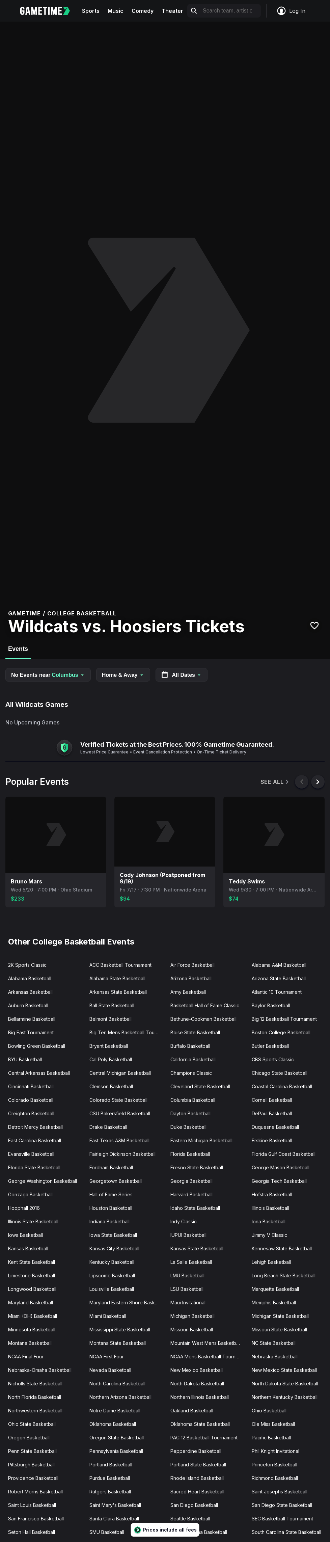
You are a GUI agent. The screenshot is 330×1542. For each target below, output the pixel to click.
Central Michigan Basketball (120, 1073)
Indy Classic (183, 1221)
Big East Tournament (31, 1032)
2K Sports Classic (27, 965)
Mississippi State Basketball (119, 1329)
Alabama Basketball (29, 978)
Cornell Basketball (272, 1100)
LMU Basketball (187, 1275)
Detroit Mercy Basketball (35, 1127)
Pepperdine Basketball (195, 1451)
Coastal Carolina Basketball (282, 1086)
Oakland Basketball (191, 1410)
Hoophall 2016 (24, 1208)
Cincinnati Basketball (31, 1086)
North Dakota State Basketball (285, 1383)
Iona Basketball (268, 1221)
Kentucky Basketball (111, 1262)
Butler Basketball (270, 1046)
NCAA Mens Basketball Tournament (208, 1356)
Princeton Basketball (274, 1464)
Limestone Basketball (31, 1275)
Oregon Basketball (29, 1437)
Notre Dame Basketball (114, 1410)
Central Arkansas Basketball (39, 1073)
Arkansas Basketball (30, 992)
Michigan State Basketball (280, 1316)
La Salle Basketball (191, 1262)
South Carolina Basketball (198, 1532)
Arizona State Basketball (279, 978)
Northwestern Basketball (35, 1410)
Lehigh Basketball (271, 1262)
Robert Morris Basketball (35, 1491)
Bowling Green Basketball (36, 1046)
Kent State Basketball (31, 1262)
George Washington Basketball (42, 1181)
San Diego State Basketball (282, 1505)
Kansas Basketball (28, 1248)
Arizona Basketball (191, 978)
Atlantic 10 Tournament (277, 992)
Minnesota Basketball (31, 1329)
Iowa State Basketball (113, 1235)
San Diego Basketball (194, 1505)
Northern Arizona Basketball (120, 1397)
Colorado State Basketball (118, 1100)
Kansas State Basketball (196, 1248)
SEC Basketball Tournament (282, 1518)
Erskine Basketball (272, 1140)
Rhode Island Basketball (197, 1478)
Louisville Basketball (111, 1289)
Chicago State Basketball (279, 1073)
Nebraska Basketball (275, 1356)
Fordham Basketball (111, 1167)
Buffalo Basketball (190, 1046)
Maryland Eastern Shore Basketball (127, 1302)
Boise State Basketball (195, 1032)
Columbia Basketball (192, 1100)
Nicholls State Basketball (35, 1383)
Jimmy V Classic (269, 1235)
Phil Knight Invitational (275, 1451)
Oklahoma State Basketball (200, 1424)
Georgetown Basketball (115, 1181)
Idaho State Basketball (195, 1208)
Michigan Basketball (192, 1316)
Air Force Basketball (192, 965)
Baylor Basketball (271, 1005)
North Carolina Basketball (117, 1383)
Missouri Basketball (191, 1329)
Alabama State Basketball (117, 978)
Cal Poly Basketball (110, 1059)
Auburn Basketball (28, 1005)
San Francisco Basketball (36, 1518)
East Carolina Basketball (34, 1140)
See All (275, 782)
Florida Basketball (190, 1154)
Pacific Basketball (271, 1437)
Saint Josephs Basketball (279, 1491)
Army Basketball (188, 992)
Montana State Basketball (117, 1343)
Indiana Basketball (109, 1221)
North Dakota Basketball (197, 1383)
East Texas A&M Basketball (119, 1140)
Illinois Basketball (270, 1208)
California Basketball (193, 1059)
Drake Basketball (108, 1127)
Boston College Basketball (281, 1032)
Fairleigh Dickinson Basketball (122, 1154)
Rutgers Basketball (110, 1491)
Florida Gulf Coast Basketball (283, 1154)
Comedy (143, 10)
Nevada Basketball (110, 1370)
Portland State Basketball (198, 1464)
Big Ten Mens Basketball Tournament (127, 1032)
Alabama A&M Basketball (279, 965)
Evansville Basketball (31, 1154)
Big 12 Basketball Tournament (284, 1019)
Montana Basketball (30, 1343)
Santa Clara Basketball (114, 1518)
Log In (290, 11)
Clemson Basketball (111, 1086)
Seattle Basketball (190, 1518)
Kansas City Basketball (114, 1248)
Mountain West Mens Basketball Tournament (208, 1343)
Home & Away (123, 675)
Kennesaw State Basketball (282, 1248)
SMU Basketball (106, 1532)
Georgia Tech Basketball (279, 1181)
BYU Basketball (25, 1059)
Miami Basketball (107, 1316)
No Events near (48, 675)
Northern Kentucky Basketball (285, 1397)
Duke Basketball (188, 1127)
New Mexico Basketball (196, 1370)
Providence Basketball (33, 1478)
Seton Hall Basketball (31, 1532)
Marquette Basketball (275, 1289)
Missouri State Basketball (279, 1329)
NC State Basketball (274, 1343)
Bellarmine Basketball (31, 1019)
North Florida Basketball (34, 1397)
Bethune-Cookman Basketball (203, 1019)
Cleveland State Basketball (200, 1086)
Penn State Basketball (32, 1451)
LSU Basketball (186, 1289)
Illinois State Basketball (33, 1221)
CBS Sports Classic (273, 1059)
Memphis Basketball (274, 1302)
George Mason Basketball (280, 1167)
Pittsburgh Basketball (31, 1464)
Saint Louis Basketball (32, 1505)
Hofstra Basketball (272, 1194)
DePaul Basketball (272, 1113)
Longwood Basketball (32, 1289)
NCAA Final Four (26, 1356)
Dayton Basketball (190, 1113)
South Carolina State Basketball (286, 1532)
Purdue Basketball (109, 1478)
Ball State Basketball (111, 1005)
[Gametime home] (49, 11)
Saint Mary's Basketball (115, 1505)
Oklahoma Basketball (112, 1424)
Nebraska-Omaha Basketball (40, 1370)
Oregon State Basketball (116, 1437)
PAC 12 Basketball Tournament (204, 1437)
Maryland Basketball (30, 1302)
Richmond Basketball (275, 1478)
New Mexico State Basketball (284, 1370)
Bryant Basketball (108, 1046)
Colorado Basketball (30, 1100)
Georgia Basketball (191, 1181)
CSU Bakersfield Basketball (119, 1113)
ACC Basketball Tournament (120, 965)
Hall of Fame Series (111, 1194)
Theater (172, 10)
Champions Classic (191, 1073)
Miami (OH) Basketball (32, 1316)
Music (115, 10)
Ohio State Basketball (32, 1424)
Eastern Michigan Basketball (201, 1140)
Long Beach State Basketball (283, 1275)
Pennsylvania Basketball (116, 1451)
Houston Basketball (110, 1208)
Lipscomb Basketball (112, 1275)
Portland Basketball (110, 1464)
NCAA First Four (106, 1356)
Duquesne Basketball (275, 1127)
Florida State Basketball (34, 1167)
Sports (91, 10)
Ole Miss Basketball (273, 1424)
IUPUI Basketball (188, 1235)
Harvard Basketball (191, 1194)
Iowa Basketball (25, 1235)
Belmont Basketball (110, 1019)
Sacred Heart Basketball (197, 1491)
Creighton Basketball (31, 1113)
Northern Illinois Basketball (199, 1397)
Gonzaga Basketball (30, 1194)
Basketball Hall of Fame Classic (204, 1005)
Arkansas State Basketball (118, 992)
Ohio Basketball (269, 1410)
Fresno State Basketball (196, 1167)
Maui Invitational (187, 1302)
